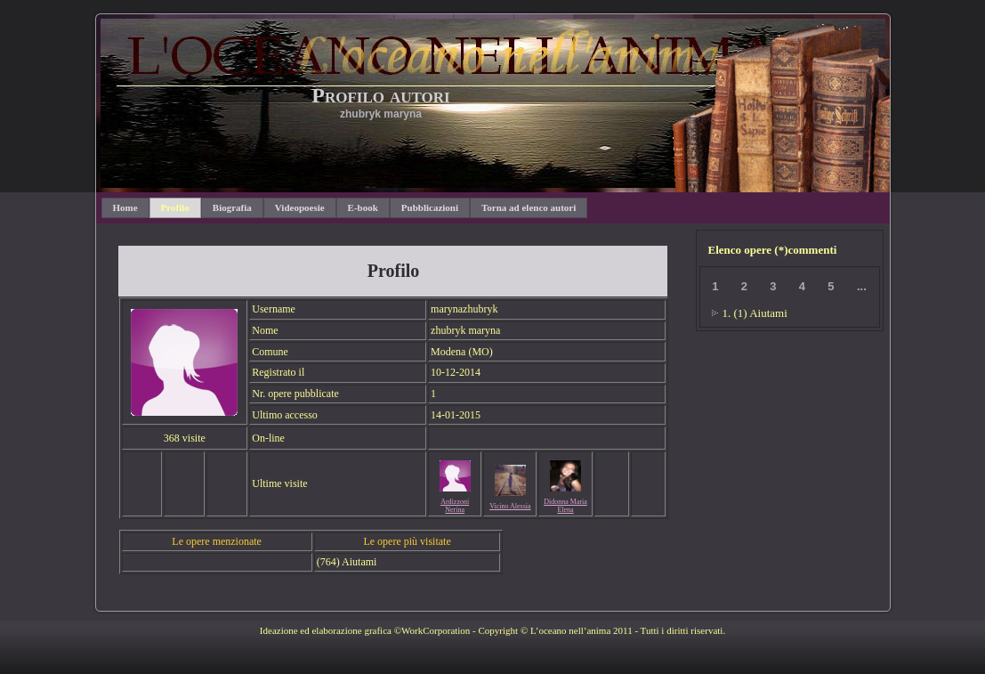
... (862, 286)
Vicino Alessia (509, 506)
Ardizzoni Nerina (454, 506)
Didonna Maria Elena (565, 506)
